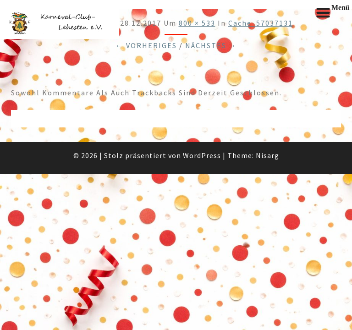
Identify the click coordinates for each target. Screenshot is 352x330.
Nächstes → (211, 45)
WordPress (202, 155)
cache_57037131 (260, 23)
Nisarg (267, 155)
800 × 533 (197, 23)
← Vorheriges (146, 45)
